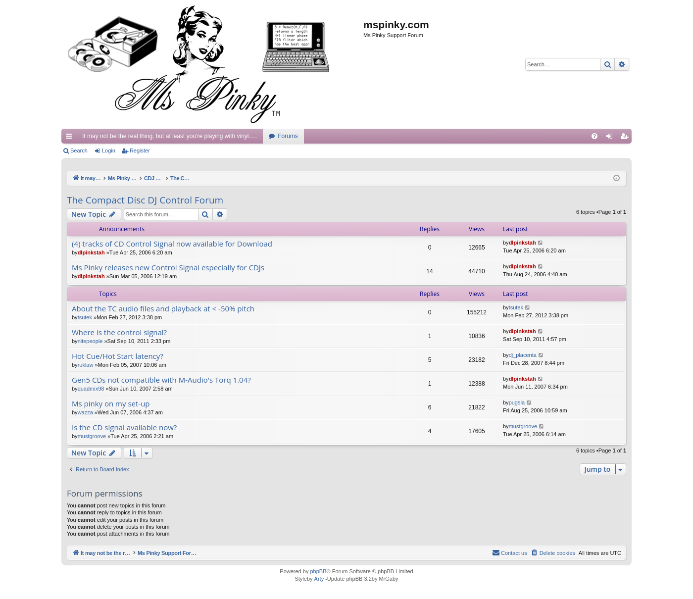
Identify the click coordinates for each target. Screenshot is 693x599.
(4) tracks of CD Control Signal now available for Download (172, 244)
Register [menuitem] (626, 138)
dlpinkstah (91, 252)
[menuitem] (594, 136)
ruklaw (86, 365)
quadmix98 (91, 389)
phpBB (318, 571)
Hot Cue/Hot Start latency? (117, 356)
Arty (319, 579)
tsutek (85, 317)
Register (140, 150)
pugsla (517, 402)
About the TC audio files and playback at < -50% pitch (163, 308)
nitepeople (90, 341)
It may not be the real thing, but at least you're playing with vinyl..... (169, 136)
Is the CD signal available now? (124, 427)
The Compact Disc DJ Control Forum (145, 200)
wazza (85, 412)
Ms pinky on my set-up (111, 403)
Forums (288, 136)
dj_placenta (523, 355)
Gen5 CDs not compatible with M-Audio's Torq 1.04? (161, 380)
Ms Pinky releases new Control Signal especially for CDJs (168, 267)
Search (79, 150)
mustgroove (92, 436)
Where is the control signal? (119, 332)
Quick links (70, 138)
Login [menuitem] (611, 138)
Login (108, 150)
